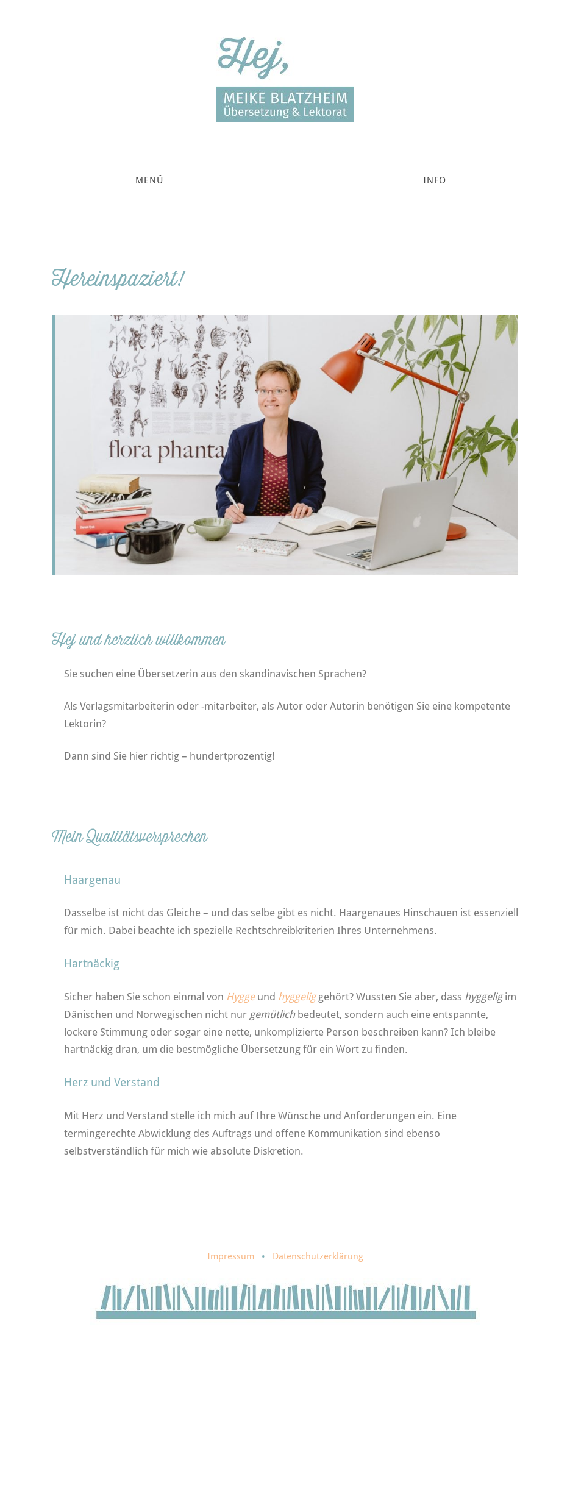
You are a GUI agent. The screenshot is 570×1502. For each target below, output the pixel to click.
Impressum (230, 1256)
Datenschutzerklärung (318, 1256)
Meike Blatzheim (285, 79)
